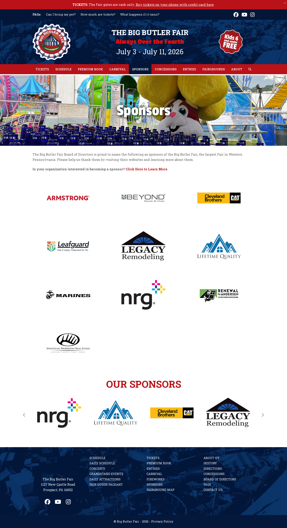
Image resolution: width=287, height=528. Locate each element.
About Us (211, 458)
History (210, 463)
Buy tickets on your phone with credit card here (175, 4)
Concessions (214, 474)
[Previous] (24, 415)
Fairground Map (161, 490)
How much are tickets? (98, 14)
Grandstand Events (106, 474)
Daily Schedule (102, 463)
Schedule (97, 458)
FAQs (207, 484)
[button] (250, 69)
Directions (213, 469)
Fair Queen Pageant (106, 484)
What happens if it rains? (139, 14)
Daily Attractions (105, 479)
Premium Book (159, 463)
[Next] (263, 415)
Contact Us (213, 490)
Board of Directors (220, 479)
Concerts (97, 469)
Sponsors (155, 484)
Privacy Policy (162, 521)
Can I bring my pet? (61, 14)
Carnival (154, 474)
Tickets (153, 458)
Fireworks (156, 479)
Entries (153, 469)
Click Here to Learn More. (147, 169)
